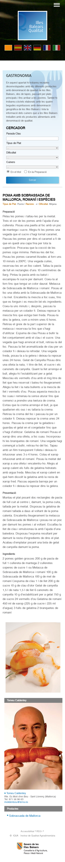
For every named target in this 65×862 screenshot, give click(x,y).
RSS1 (39, 831)
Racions (30, 204)
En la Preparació (37, 171)
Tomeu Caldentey (16, 793)
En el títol (16, 171)
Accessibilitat (27, 831)
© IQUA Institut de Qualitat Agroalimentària (32, 835)
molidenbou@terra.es (16, 802)
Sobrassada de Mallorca (24, 815)
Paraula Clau (13, 133)
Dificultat (11, 152)
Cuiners (10, 162)
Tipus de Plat (13, 143)
